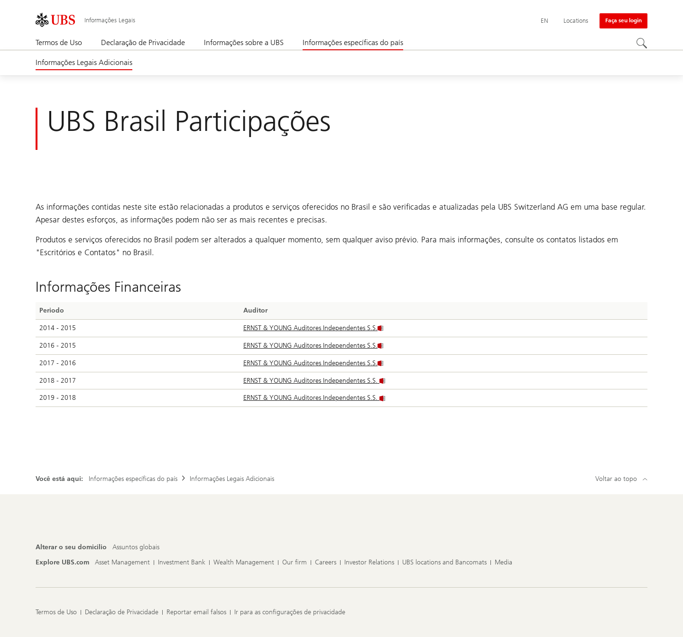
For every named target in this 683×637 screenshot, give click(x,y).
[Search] (641, 43)
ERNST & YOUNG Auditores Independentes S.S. (313, 328)
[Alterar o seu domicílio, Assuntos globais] (135, 547)
